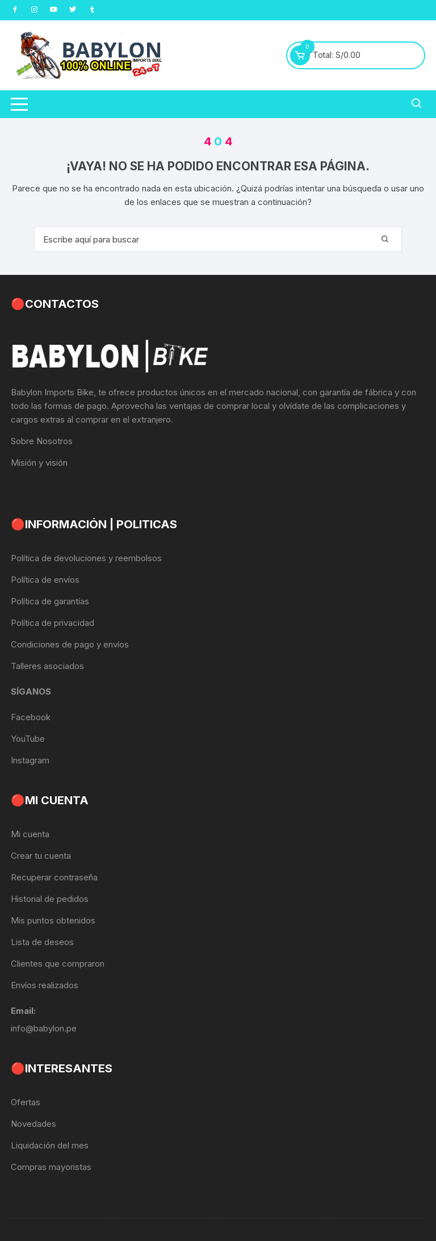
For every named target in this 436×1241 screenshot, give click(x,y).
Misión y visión (39, 462)
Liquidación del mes (50, 1145)
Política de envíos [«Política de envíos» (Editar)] (45, 579)
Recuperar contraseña (54, 877)
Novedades (33, 1123)
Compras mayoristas (51, 1166)
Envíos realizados (44, 985)
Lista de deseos (42, 942)
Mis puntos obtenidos (53, 920)
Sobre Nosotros (42, 441)
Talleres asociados (47, 666)
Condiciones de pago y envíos (70, 644)
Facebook (31, 717)
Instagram (30, 760)
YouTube (28, 738)
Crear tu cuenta (41, 855)
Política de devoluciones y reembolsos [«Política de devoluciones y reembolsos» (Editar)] (86, 558)
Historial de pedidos (50, 898)
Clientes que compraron (57, 963)
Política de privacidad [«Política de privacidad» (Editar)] (52, 622)
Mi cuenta (30, 834)
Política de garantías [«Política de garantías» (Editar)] (50, 601)
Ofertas (25, 1102)
